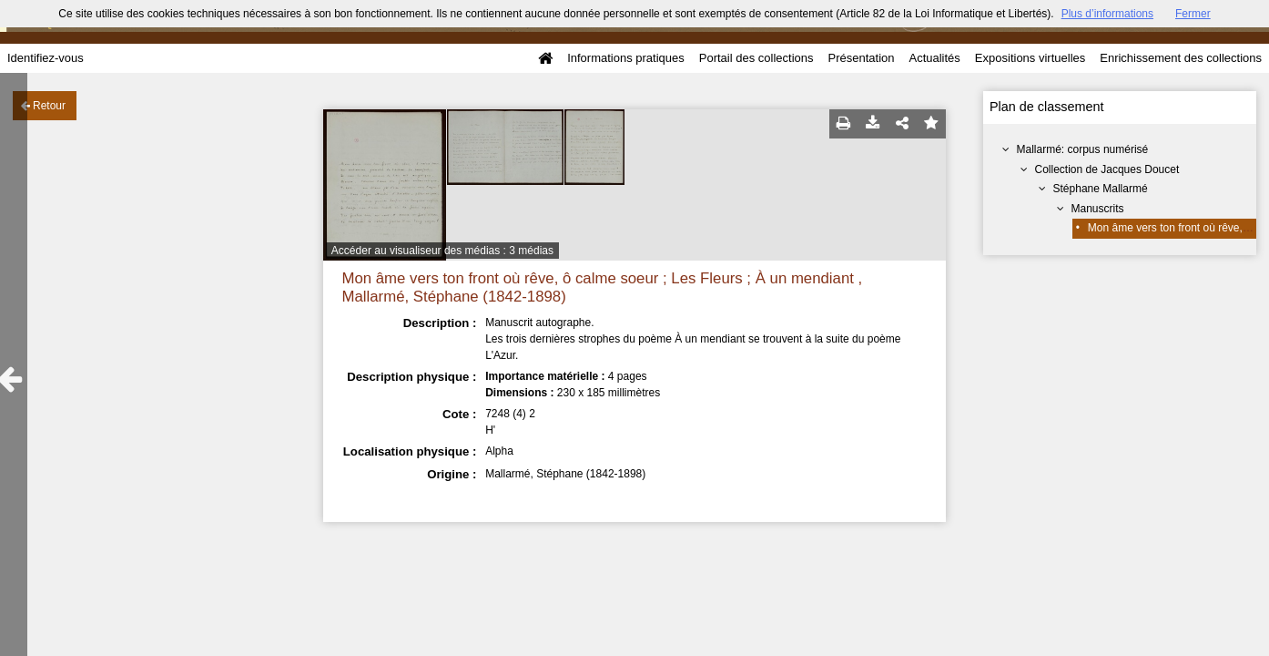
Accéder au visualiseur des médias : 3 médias (442, 250)
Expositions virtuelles (1030, 58)
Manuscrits (1097, 208)
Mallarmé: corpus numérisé (1083, 149)
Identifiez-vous (45, 58)
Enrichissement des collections (1181, 58)
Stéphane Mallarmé (1100, 188)
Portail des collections (756, 58)
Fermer (1193, 13)
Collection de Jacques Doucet (1107, 169)
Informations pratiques (626, 58)
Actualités (934, 58)
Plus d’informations (1107, 13)
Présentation (860, 58)
